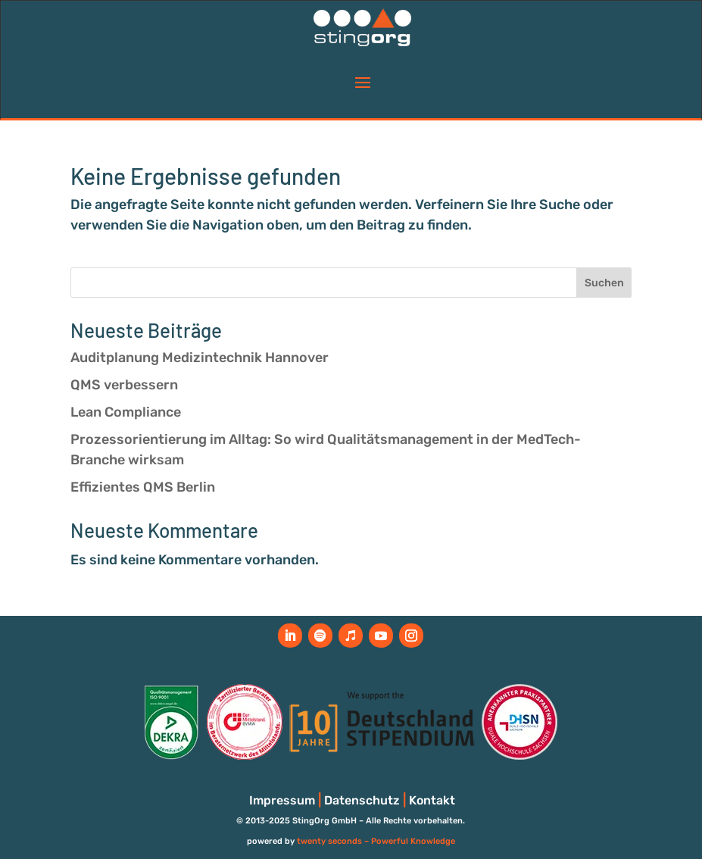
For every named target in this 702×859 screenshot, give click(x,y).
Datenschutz (362, 800)
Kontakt (432, 800)
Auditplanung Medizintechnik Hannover (199, 357)
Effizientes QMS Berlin (142, 487)
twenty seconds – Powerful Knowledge (376, 841)
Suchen (604, 282)
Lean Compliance (125, 412)
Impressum (282, 800)
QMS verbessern (124, 384)
